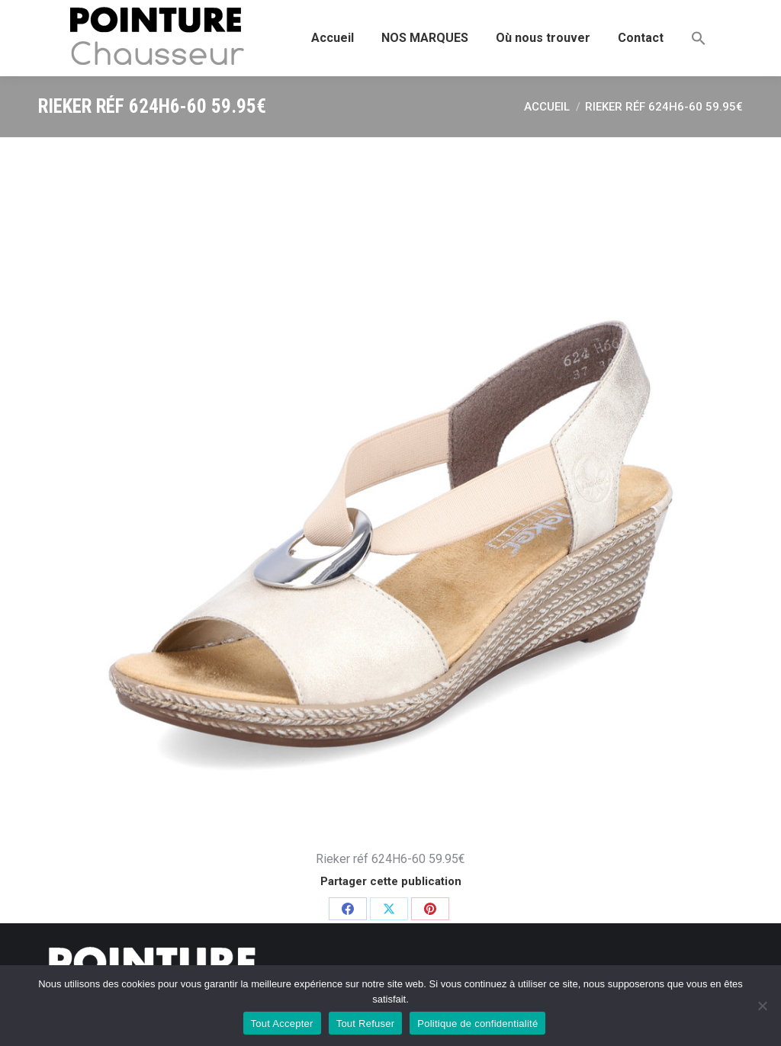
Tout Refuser (365, 1023)
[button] (698, 38)
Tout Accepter (282, 1023)
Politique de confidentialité (477, 1023)
